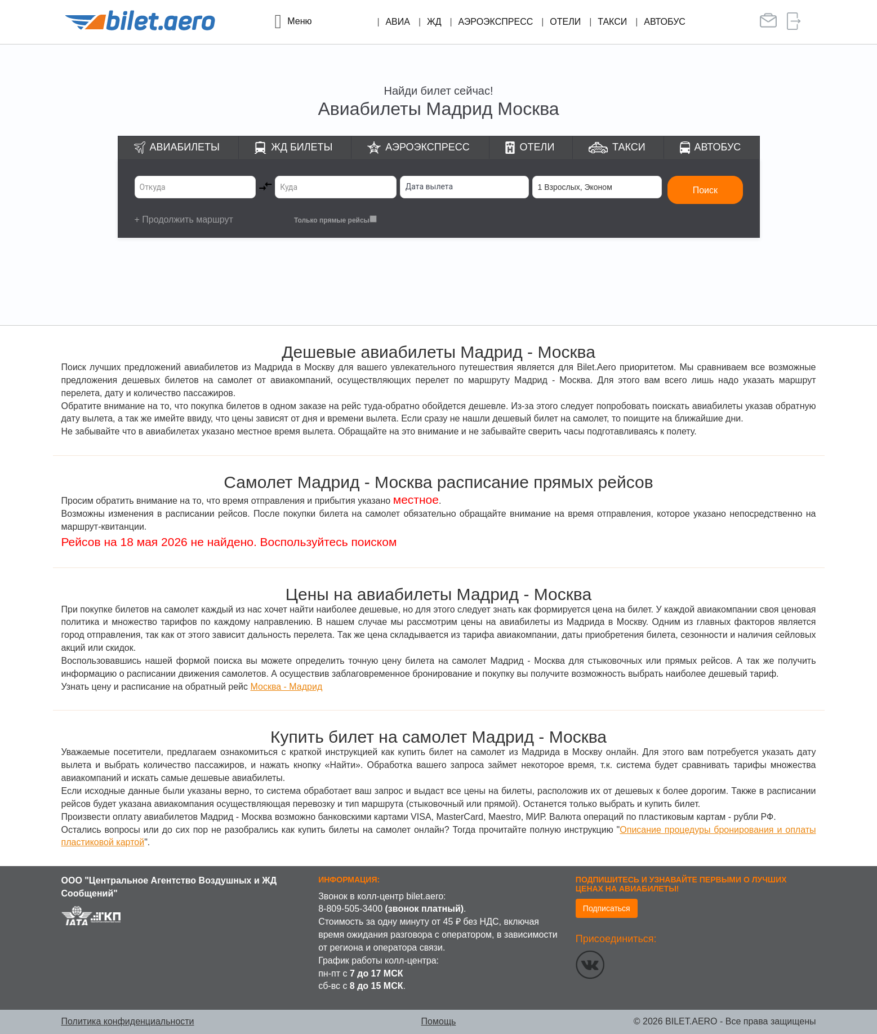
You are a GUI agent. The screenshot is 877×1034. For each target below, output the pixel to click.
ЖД (434, 21)
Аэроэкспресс (495, 21)
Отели (565, 21)
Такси (612, 21)
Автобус (664, 21)
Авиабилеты (185, 147)
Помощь (438, 1021)
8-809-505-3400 (350, 908)
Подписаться (606, 908)
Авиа (397, 21)
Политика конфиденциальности (127, 1021)
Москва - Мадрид (286, 686)
